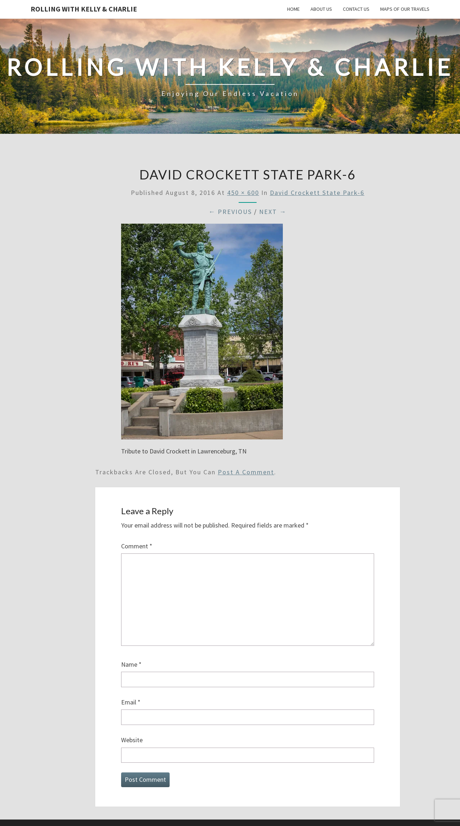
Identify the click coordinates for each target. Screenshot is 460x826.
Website (132, 740)
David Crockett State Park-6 (317, 192)
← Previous (230, 211)
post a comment (246, 472)
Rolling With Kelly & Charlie (84, 8)
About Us (321, 9)
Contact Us (356, 9)
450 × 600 (243, 192)
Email (131, 702)
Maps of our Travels (404, 9)
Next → (272, 211)
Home (293, 9)
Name (131, 664)
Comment (136, 546)
